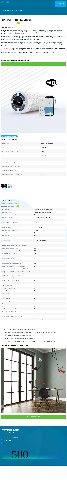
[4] (13, 298)
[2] (10, 293)
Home (2, 10)
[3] (10, 296)
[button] (2, 381)
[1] (16, 230)
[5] (21, 263)
